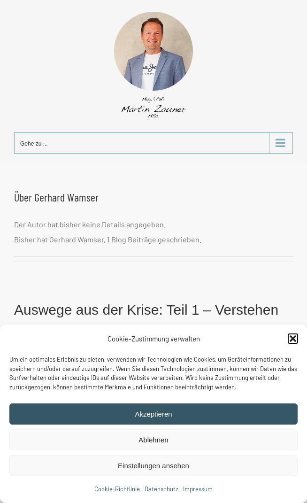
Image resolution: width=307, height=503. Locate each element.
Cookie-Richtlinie (117, 489)
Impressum (198, 489)
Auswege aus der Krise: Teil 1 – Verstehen (146, 309)
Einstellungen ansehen (153, 466)
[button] (293, 338)
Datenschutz (161, 489)
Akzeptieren (153, 414)
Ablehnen (153, 440)
